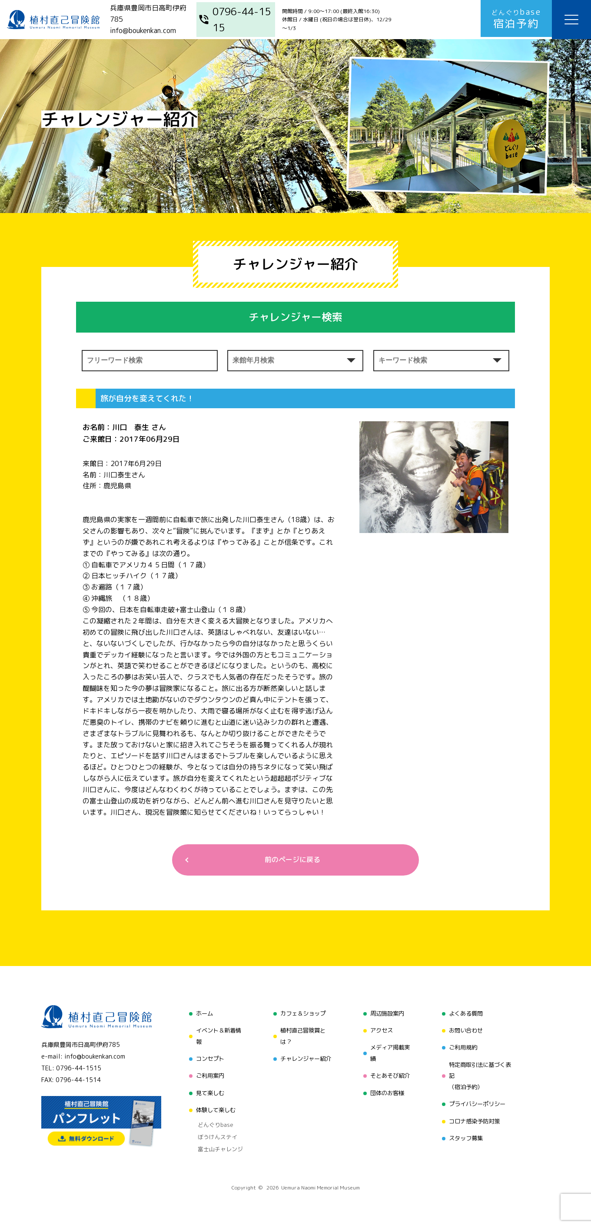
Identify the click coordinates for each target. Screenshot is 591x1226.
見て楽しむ (207, 1091)
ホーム (201, 1014)
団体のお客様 (386, 1091)
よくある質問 (466, 1014)
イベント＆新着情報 (216, 1036)
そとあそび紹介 (389, 1075)
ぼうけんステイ (213, 1132)
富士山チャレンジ (216, 1143)
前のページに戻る (292, 860)
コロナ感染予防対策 (475, 1119)
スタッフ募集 (466, 1136)
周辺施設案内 (386, 1014)
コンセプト (207, 1058)
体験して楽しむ (213, 1108)
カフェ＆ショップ (301, 1014)
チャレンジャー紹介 (304, 1058)
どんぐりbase (211, 1122)
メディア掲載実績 (389, 1053)
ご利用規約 (463, 1047)
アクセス (380, 1030)
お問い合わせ (466, 1030)
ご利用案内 (207, 1075)
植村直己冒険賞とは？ (301, 1036)
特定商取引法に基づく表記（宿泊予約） (481, 1074)
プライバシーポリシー (478, 1103)
